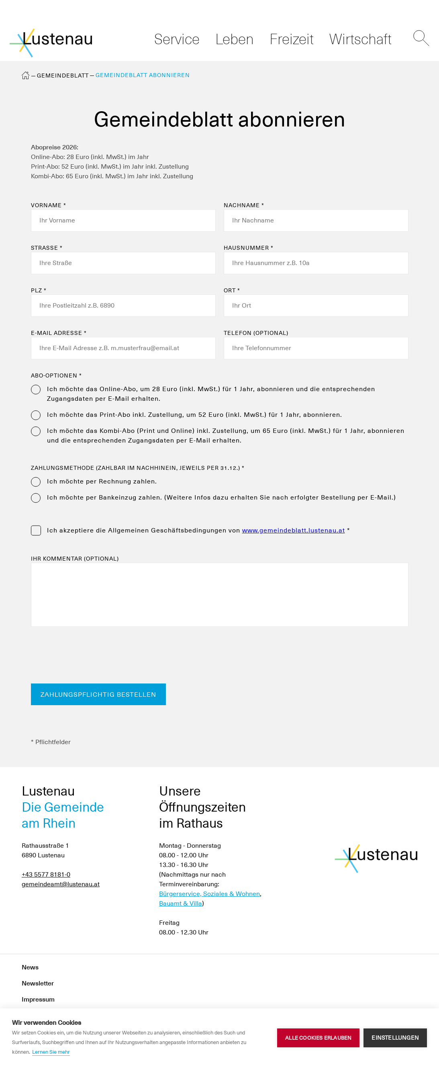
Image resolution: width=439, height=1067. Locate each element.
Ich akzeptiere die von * (198, 530)
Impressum (38, 999)
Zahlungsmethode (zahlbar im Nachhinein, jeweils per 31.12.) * (138, 467)
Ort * (232, 290)
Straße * (47, 247)
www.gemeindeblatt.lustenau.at (293, 530)
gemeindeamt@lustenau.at (61, 884)
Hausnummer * (249, 247)
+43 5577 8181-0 (46, 874)
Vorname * (48, 205)
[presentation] (92, 655)
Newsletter (38, 983)
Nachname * (244, 205)
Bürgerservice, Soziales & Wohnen (209, 894)
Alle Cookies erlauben (318, 1037)
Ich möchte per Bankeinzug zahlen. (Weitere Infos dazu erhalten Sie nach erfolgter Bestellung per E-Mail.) (221, 497)
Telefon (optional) (256, 333)
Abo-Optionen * (56, 375)
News (30, 967)
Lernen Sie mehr (51, 1052)
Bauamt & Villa (180, 903)
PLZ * (39, 290)
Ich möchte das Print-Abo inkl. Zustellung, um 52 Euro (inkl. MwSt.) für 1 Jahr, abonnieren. (194, 414)
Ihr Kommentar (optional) (75, 558)
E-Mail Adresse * (59, 333)
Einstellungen (395, 1037)
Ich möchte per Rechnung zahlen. (102, 481)
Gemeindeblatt (63, 75)
